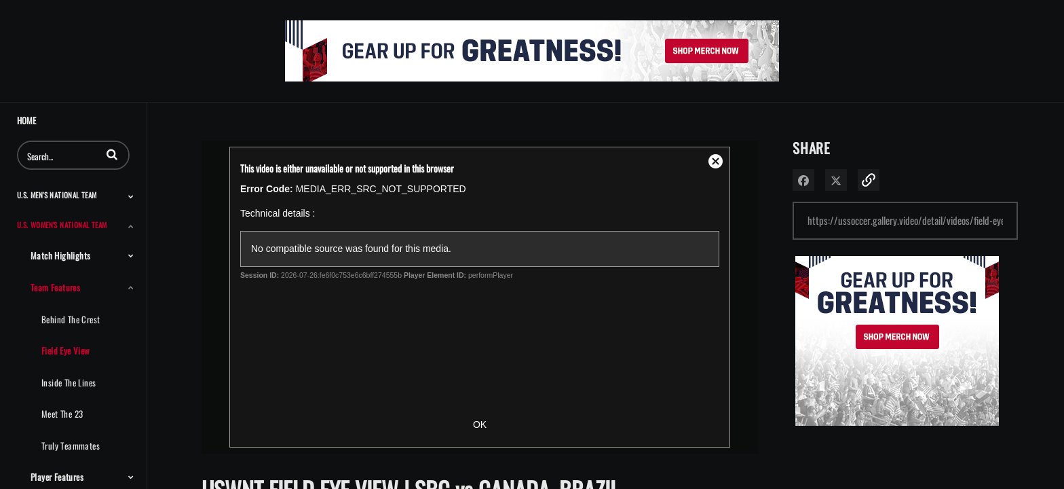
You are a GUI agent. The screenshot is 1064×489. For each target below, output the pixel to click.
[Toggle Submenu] (131, 196)
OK (480, 424)
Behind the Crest (70, 319)
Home (26, 120)
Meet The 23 (62, 413)
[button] (112, 154)
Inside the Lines (68, 382)
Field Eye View (65, 350)
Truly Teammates (70, 445)
